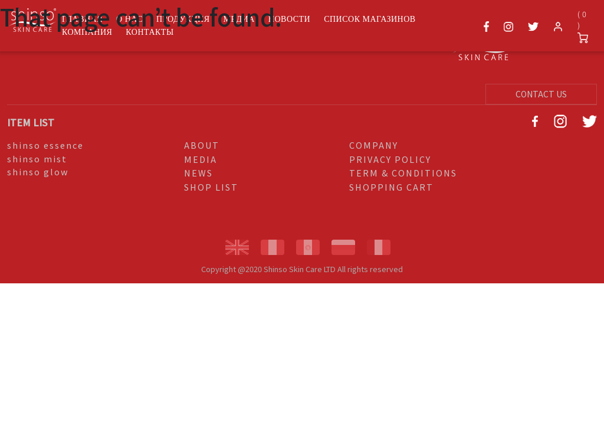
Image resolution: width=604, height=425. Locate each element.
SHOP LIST (211, 187)
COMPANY (373, 145)
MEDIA (200, 159)
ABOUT (201, 145)
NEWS (198, 172)
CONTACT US (541, 94)
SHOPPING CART (391, 187)
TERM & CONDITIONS (403, 172)
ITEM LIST (30, 122)
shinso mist (37, 158)
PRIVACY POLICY (390, 159)
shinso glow (38, 171)
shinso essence (45, 145)
